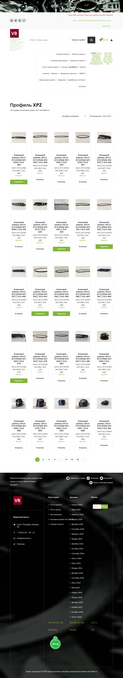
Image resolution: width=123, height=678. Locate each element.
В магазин (108, 488)
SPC (105, 58)
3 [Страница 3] (48, 459)
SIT (105, 21)
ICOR (109, 21)
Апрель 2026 (77, 675)
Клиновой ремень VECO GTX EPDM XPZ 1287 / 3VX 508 (83, 426)
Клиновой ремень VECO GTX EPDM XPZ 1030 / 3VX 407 (83, 160)
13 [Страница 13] (66, 459)
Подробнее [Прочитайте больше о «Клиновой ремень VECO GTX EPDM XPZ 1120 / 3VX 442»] (104, 246)
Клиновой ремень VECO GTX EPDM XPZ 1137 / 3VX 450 (19, 293)
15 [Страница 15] (78, 459)
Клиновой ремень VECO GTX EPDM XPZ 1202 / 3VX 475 (19, 359)
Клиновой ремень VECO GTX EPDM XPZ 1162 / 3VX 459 (61, 293)
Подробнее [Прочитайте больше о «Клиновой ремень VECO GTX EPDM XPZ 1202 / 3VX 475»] (19, 381)
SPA (106, 56)
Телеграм (94, 488)
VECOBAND (96, 58)
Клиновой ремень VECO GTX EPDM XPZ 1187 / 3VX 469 (104, 293)
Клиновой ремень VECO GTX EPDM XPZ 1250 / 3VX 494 (104, 359)
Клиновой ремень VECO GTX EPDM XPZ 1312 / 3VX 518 (104, 424)
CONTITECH (82, 21)
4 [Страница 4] (54, 459)
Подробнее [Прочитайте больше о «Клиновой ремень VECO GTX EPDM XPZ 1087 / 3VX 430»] (61, 249)
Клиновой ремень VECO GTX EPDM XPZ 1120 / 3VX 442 (104, 226)
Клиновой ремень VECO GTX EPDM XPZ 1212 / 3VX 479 (40, 357)
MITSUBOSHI (94, 21)
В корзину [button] (40, 179)
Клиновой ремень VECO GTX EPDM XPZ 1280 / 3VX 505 (61, 426)
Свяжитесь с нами (77, 488)
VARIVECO (96, 55)
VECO (75, 21)
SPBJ (106, 62)
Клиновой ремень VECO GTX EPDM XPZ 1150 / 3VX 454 (40, 293)
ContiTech (94, 62)
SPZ (109, 58)
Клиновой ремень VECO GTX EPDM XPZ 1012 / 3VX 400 (40, 159)
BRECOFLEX (106, 26)
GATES (101, 21)
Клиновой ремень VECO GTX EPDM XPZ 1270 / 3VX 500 (40, 426)
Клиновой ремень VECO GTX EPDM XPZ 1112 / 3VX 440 (83, 226)
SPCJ (110, 60)
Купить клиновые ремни (103, 492)
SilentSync (96, 60)
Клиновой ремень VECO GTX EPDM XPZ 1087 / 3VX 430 (61, 227)
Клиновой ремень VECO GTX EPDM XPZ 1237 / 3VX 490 (83, 357)
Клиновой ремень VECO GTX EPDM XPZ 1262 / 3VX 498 (19, 426)
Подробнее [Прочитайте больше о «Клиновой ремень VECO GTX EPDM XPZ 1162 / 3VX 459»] (61, 314)
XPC (106, 55)
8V (108, 63)
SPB (109, 56)
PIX (88, 21)
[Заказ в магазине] (73, 116)
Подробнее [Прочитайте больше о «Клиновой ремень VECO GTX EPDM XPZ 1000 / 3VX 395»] (19, 182)
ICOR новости (56, 675)
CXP (110, 62)
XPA (106, 53)
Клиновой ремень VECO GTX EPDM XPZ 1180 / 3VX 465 (83, 293)
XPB (110, 53)
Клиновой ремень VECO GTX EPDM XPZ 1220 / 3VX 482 (61, 359)
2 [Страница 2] (43, 459)
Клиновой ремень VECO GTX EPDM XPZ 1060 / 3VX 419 (19, 226)
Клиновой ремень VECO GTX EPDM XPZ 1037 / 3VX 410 (104, 159)
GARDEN (96, 56)
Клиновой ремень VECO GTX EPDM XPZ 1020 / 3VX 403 (61, 160)
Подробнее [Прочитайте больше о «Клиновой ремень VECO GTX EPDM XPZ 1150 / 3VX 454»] (40, 314)
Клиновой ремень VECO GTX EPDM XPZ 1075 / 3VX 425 (40, 227)
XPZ (110, 55)
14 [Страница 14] (72, 459)
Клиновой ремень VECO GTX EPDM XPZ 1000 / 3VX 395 (19, 160)
